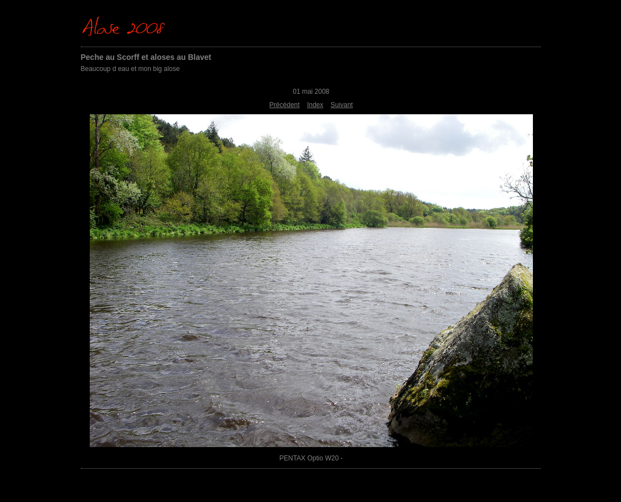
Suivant (342, 105)
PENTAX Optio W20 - (310, 458)
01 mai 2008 (310, 91)
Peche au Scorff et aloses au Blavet (146, 57)
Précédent (284, 105)
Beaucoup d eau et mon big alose (130, 69)
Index (315, 105)
